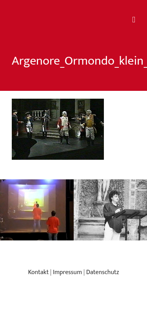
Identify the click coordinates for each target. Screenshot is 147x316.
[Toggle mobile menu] (133, 20)
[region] (73, 209)
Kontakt (38, 272)
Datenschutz (102, 272)
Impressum (67, 272)
